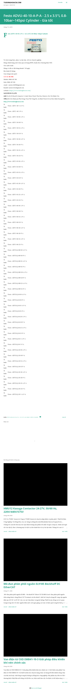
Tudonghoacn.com (12, 2)
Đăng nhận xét (13, 531)
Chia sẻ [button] (64, 417)
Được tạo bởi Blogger (35, 688)
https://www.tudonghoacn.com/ (20, 90)
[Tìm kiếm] (60, 2)
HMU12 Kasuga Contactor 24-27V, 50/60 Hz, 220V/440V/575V (30, 510)
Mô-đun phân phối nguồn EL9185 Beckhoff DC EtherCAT (32, 585)
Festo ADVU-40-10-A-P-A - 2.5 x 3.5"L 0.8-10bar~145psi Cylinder (22, 417)
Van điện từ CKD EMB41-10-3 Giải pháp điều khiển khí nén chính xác (34, 661)
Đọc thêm (64, 531)
